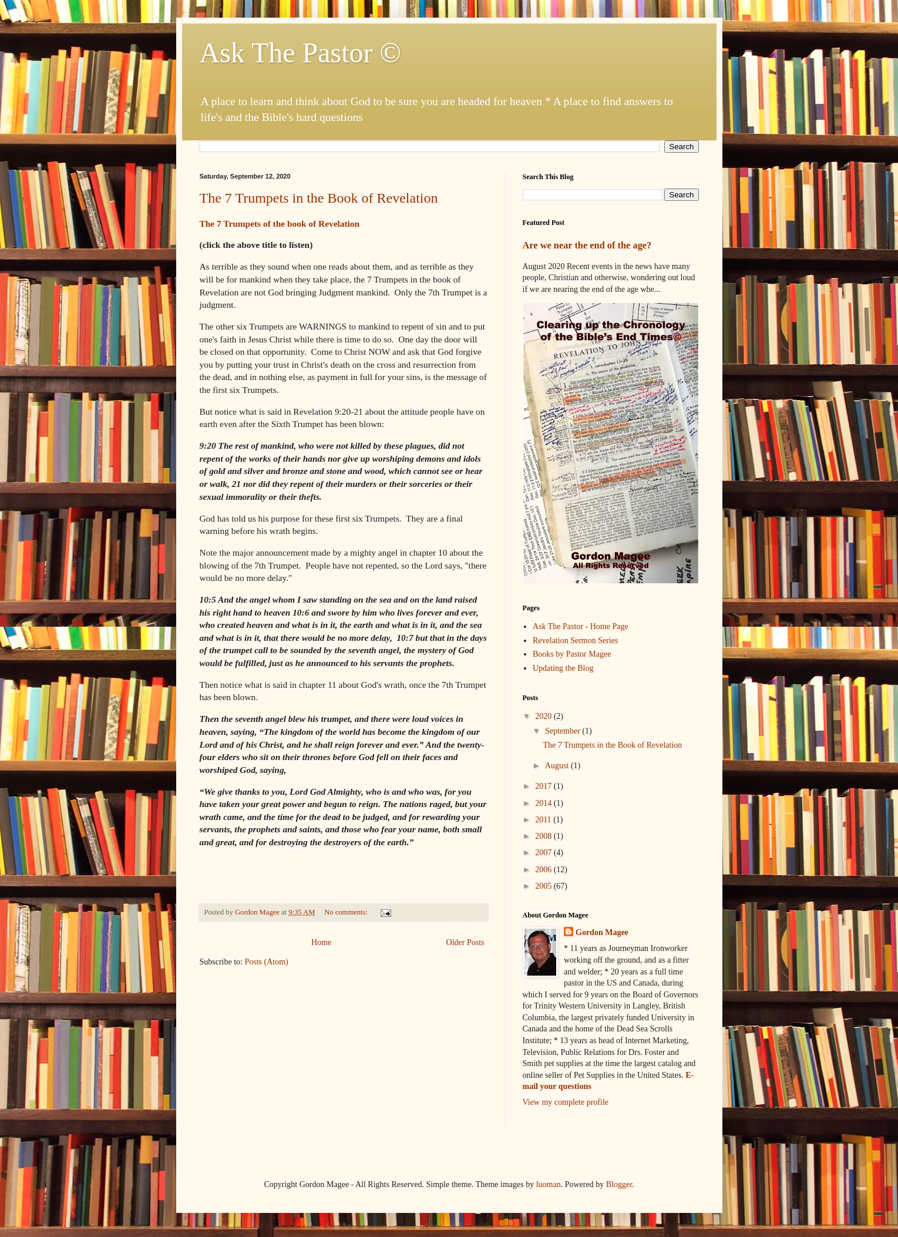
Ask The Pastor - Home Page (580, 626)
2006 (544, 869)
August (558, 765)
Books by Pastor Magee (572, 654)
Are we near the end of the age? (587, 245)
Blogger (619, 1184)
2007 (544, 852)
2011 (544, 819)
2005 (544, 886)
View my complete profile (566, 1102)
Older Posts (465, 942)
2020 (544, 716)
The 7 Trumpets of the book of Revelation (280, 223)
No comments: (346, 912)
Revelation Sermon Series (575, 640)
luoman (548, 1184)
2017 (544, 786)
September (563, 731)
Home (321, 942)
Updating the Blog (563, 668)
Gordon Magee (602, 932)
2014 (544, 803)
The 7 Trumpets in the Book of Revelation (319, 198)
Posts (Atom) (266, 961)
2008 (544, 836)
